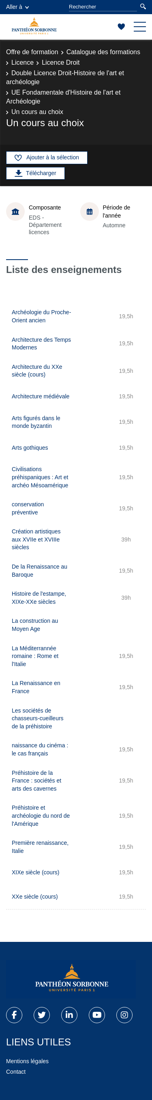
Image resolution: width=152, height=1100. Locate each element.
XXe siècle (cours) (35, 896)
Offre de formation (32, 52)
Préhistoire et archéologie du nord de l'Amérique (41, 815)
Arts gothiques (30, 447)
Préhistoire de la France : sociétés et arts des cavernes (36, 781)
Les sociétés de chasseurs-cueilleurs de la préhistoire (38, 718)
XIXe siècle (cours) (35, 872)
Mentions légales (27, 1061)
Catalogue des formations (103, 52)
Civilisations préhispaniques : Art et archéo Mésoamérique (40, 477)
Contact (16, 1071)
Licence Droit (60, 62)
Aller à (17, 7)
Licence (22, 62)
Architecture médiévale (40, 396)
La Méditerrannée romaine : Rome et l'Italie (35, 656)
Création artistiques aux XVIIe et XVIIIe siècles (36, 539)
